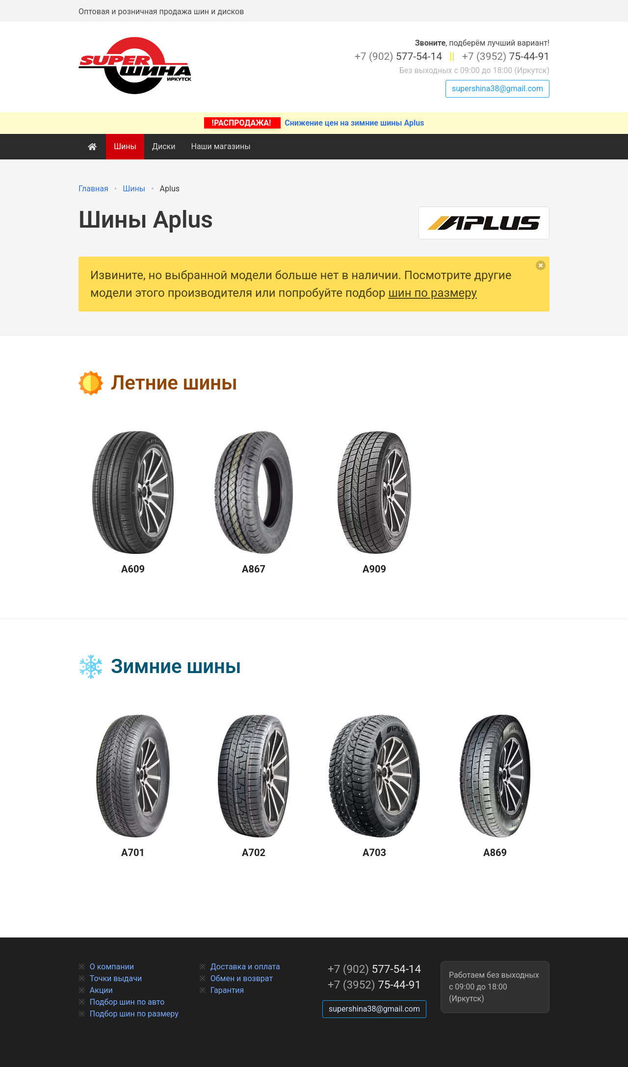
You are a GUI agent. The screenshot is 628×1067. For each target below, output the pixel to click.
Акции (101, 990)
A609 (132, 503)
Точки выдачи (116, 978)
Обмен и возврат (241, 978)
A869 (495, 787)
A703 (374, 787)
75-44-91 (506, 56)
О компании (112, 966)
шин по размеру (432, 293)
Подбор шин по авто (127, 1002)
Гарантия (227, 990)
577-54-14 (398, 56)
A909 (374, 503)
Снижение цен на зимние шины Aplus (314, 123)
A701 (133, 787)
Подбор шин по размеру (134, 1013)
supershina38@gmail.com (497, 88)
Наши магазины (220, 146)
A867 (253, 503)
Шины (125, 146)
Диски (164, 146)
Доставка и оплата (245, 966)
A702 (253, 787)
